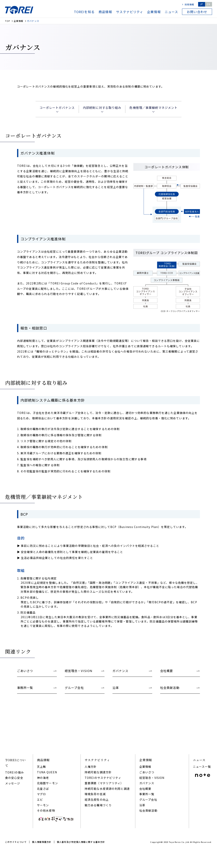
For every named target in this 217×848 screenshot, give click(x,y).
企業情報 (154, 11)
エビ (40, 800)
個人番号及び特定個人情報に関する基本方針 (81, 841)
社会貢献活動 (148, 810)
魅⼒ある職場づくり (98, 805)
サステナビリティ (129, 11)
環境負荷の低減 (95, 794)
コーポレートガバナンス (57, 107)
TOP (7, 20)
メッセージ (12, 783)
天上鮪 (41, 767)
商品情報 (105, 11)
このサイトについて (16, 841)
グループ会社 (148, 800)
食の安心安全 (14, 778)
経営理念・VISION (151, 778)
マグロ (41, 794)
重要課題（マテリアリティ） (104, 783)
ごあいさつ (146, 772)
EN (208, 4)
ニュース (171, 11)
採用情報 (189, 4)
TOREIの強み (14, 772)
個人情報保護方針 (41, 841)
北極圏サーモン (47, 783)
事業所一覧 (146, 794)
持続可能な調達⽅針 (98, 772)
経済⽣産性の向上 (97, 800)
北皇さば (43, 789)
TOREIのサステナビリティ (103, 778)
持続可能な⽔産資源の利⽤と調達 (107, 789)
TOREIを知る (84, 11)
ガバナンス (146, 783)
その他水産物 (46, 810)
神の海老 (43, 778)
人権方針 (91, 767)
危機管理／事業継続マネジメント (153, 107)
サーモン (43, 805)
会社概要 (145, 789)
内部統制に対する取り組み (102, 107)
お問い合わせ (197, 11)
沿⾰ (142, 805)
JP (201, 4)
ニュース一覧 (202, 767)
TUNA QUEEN (47, 772)
